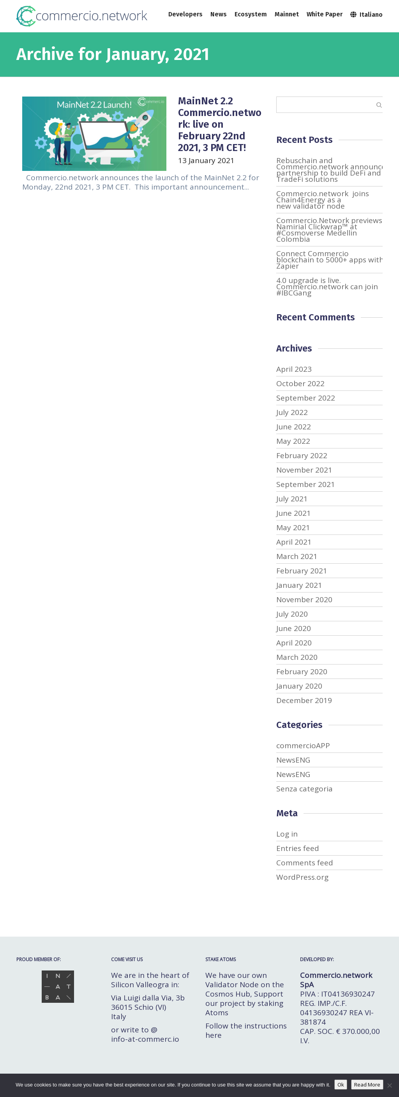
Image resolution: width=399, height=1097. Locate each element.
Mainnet (287, 14)
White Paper (325, 14)
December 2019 (304, 700)
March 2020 (297, 657)
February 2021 (301, 571)
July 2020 (292, 614)
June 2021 (293, 513)
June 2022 (293, 427)
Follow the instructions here (246, 1030)
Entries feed (297, 848)
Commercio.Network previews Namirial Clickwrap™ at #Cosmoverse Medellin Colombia (329, 229)
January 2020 (299, 686)
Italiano (366, 14)
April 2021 (294, 542)
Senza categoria (304, 789)
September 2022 (305, 398)
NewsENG (293, 760)
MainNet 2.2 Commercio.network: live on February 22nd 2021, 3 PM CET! (219, 124)
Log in (287, 834)
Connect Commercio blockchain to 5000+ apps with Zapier (330, 259)
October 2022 (300, 383)
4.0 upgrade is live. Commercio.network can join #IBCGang (327, 286)
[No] (389, 1085)
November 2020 (304, 599)
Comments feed (304, 863)
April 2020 (294, 643)
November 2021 (304, 470)
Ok (340, 1084)
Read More (367, 1084)
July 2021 (292, 499)
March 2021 (297, 556)
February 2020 (301, 671)
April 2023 (294, 369)
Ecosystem (251, 14)
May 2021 (293, 527)
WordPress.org (302, 877)
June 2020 (293, 628)
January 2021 (299, 585)
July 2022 (292, 412)
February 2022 (301, 455)
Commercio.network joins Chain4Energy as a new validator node (322, 199)
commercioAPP (303, 745)
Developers (185, 14)
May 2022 (293, 441)
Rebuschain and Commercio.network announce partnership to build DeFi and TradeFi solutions (331, 169)
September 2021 (305, 484)
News (218, 14)
